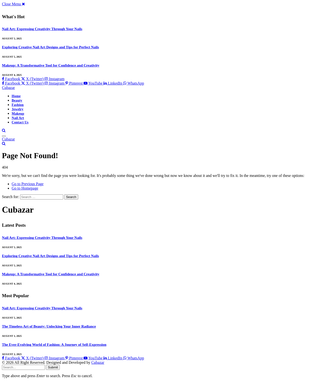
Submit (53, 367)
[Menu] (4, 136)
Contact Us (20, 122)
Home (16, 96)
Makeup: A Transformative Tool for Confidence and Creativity (50, 65)
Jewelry (18, 109)
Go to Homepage (25, 188)
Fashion (18, 105)
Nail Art (18, 118)
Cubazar (97, 362)
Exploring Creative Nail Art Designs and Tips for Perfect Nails (50, 47)
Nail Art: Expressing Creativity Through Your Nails (42, 29)
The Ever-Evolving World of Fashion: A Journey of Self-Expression (54, 345)
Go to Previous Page (27, 184)
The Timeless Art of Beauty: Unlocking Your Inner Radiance (49, 326)
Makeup (18, 113)
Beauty (17, 100)
